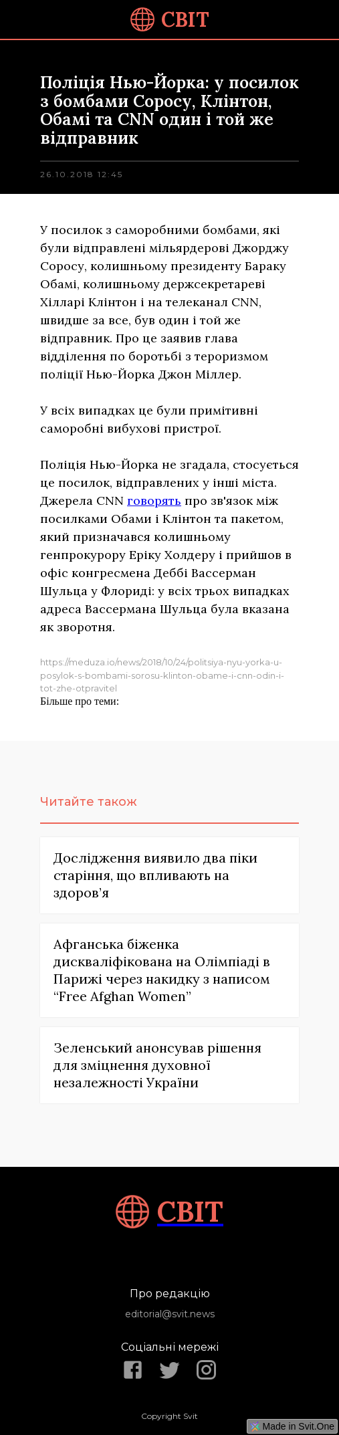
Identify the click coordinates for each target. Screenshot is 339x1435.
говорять (154, 500)
